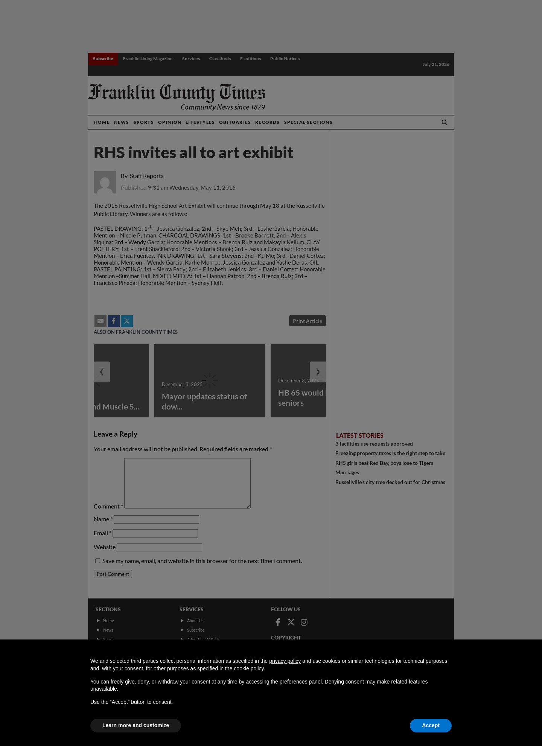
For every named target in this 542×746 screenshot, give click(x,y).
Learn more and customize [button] (135, 725)
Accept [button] (431, 725)
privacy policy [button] (285, 661)
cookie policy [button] (248, 668)
